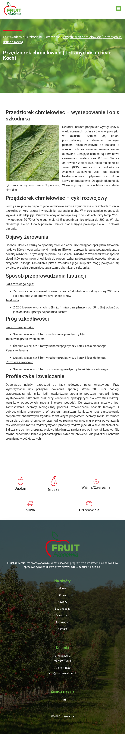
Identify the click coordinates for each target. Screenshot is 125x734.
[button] (118, 8)
